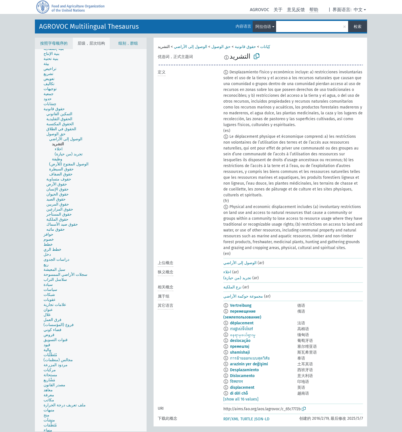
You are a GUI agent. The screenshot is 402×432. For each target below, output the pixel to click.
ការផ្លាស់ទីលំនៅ (241, 329)
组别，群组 (128, 43)
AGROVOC (259, 9)
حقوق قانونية (245, 46)
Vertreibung (241, 305)
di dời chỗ (239, 393)
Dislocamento (242, 375)
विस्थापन (236, 381)
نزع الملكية (232, 287)
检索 (358, 26)
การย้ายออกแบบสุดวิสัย (250, 358)
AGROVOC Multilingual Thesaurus (89, 26)
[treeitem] (53, 53)
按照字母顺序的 (54, 43)
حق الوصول (221, 46)
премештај (239, 346)
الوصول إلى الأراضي (190, 46)
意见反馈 (296, 9)
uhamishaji (240, 352)
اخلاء (227, 272)
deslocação (240, 340)
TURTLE (246, 419)
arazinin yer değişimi (249, 364)
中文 (358, 9)
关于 (278, 9)
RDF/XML (231, 419)
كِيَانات (265, 46)
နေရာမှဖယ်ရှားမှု (242, 334)
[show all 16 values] (241, 399)
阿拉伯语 (263, 26)
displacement (242, 387)
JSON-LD (261, 419)
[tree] (91, 240)
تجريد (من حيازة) (237, 278)
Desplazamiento (244, 370)
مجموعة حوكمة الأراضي (243, 296)
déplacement (241, 323)
